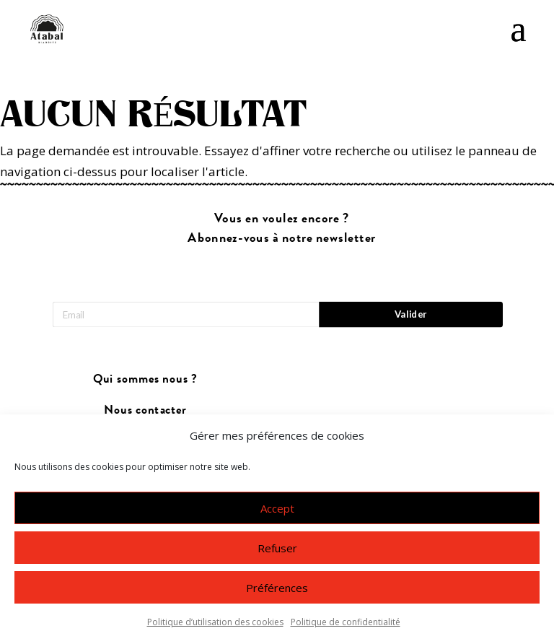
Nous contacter (145, 410)
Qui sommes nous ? (145, 379)
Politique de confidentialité (345, 623)
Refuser (277, 548)
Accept (277, 509)
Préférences (277, 588)
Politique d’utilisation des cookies (215, 623)
